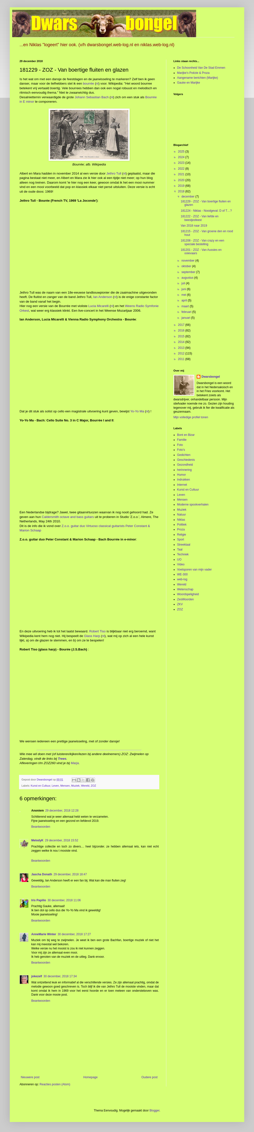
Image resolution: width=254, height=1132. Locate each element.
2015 (181, 336)
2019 (181, 185)
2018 (181, 191)
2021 (181, 174)
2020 (181, 180)
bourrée (88, 83)
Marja (75, 763)
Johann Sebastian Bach (92, 97)
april (184, 300)
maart (185, 306)
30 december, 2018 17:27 (74, 934)
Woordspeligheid (188, 594)
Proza (181, 529)
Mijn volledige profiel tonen (190, 417)
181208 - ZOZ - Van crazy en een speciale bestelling (202, 242)
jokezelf (36, 976)
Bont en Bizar (186, 435)
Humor (181, 474)
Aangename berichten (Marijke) (197, 77)
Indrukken (183, 479)
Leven (55, 785)
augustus (187, 277)
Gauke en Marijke (188, 82)
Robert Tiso (97, 631)
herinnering (184, 470)
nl (97, 83)
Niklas (181, 519)
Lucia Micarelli (98, 306)
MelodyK (37, 840)
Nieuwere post (30, 1077)
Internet (182, 484)
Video (180, 564)
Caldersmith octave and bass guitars (68, 517)
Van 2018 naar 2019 (194, 225)
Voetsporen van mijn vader (194, 569)
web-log (182, 579)
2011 (181, 359)
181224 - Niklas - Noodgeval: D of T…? (206, 210)
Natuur (181, 514)
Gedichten (183, 455)
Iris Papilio (38, 900)
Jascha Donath (41, 874)
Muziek (75, 785)
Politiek (182, 524)
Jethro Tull (113, 173)
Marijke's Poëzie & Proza (193, 73)
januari (186, 317)
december (188, 196)
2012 (181, 353)
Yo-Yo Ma (137, 411)
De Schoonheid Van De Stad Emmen (201, 67)
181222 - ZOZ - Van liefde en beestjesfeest (200, 218)
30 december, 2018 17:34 (60, 976)
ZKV (180, 604)
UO (179, 559)
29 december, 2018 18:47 (70, 874)
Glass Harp (92, 636)
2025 (181, 151)
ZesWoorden (185, 599)
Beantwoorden (40, 826)
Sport (180, 539)
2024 (181, 157)
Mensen (65, 785)
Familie (182, 439)
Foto (180, 445)
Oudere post (149, 1077)
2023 (181, 163)
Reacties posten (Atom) (55, 1084)
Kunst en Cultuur (40, 785)
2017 (181, 325)
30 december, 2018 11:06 (64, 900)
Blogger (154, 1110)
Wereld (85, 785)
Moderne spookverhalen (193, 504)
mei (184, 295)
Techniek (183, 554)
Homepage (90, 1077)
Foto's (181, 449)
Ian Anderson (102, 297)
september (188, 272)
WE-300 (182, 574)
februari (186, 312)
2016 (181, 330)
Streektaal (183, 544)
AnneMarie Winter (43, 934)
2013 (181, 348)
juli (183, 283)
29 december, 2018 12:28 (61, 810)
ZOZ (93, 785)
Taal (179, 549)
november (188, 260)
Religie (181, 534)
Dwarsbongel (210, 376)
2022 (181, 168)
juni (184, 289)
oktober (186, 266)
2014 (181, 342)
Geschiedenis (186, 460)
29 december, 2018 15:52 (61, 840)
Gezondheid (185, 464)
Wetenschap (185, 589)
